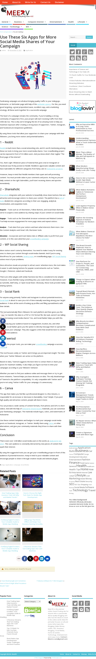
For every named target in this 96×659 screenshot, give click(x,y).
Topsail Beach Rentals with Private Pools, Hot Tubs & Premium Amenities (85, 294)
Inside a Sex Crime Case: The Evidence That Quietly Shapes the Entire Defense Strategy (84, 309)
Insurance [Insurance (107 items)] (76, 472)
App (3, 465)
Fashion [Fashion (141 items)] (86, 459)
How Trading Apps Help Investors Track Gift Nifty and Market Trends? (10, 495)
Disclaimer (59, 2)
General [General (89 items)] (72, 466)
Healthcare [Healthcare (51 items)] (90, 466)
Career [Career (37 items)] (71, 454)
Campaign (17, 465)
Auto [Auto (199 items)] (72, 451)
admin (4, 50)
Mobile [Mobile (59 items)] (82, 479)
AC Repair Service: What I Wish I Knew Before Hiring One (86, 423)
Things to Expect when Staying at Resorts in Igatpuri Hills (85, 281)
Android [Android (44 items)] (71, 448)
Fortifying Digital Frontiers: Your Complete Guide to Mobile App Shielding (10, 522)
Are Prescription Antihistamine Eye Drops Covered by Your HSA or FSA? (85, 410)
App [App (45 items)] (76, 448)
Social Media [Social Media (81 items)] (79, 487)
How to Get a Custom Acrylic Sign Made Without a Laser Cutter (85, 180)
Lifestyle (81, 22)
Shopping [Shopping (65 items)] (84, 484)
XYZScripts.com (57, 658)
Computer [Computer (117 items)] (79, 454)
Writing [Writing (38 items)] (71, 493)
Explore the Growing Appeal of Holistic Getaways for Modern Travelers (85, 220)
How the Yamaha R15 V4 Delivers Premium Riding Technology (85, 339)
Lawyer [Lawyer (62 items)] (71, 476)
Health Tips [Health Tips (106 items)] (74, 469)
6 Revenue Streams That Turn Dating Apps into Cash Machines (32, 549)
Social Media (25, 465)
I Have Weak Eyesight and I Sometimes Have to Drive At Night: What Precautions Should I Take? (13, 583)
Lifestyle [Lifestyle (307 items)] (80, 475)
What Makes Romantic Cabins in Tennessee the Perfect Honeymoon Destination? (85, 194)
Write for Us (30, 2)
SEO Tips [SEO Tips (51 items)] (77, 485)
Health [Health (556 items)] (81, 465)
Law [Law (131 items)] (90, 472)
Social (73, 45)
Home (5, 2)
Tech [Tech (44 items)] (70, 491)
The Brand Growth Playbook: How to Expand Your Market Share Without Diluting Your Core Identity (85, 249)
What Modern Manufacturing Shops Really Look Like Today (85, 168)
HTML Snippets (39, 658)
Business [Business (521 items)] (81, 450)
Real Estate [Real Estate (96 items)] (80, 481)
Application (29, 50)
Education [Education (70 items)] (83, 457)
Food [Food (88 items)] (82, 463)
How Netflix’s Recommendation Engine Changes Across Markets (85, 352)
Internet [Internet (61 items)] (85, 472)
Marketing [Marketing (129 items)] (74, 478)
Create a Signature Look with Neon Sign (84, 433)
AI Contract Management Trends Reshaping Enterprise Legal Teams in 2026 (85, 396)
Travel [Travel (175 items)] (91, 490)
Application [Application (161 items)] (84, 447)
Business (18, 22)
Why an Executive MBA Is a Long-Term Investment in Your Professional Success (85, 127)
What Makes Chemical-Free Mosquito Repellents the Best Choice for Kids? (85, 234)
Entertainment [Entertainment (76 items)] (75, 459)
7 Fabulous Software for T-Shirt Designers (50, 581)
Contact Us (45, 2)
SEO (27, 27)
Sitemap (84, 654)
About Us (16, 2)
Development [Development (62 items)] (74, 457)
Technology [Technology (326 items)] (80, 490)
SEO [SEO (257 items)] (71, 484)
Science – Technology (11, 27)
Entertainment (56, 22)
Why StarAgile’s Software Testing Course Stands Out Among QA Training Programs (84, 381)
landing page (28, 256)
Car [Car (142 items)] (90, 451)
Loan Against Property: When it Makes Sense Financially (85, 208)
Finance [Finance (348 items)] (74, 462)
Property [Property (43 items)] (72, 481)
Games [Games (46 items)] (92, 463)
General (5, 22)
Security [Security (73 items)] (88, 481)
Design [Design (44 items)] (86, 454)
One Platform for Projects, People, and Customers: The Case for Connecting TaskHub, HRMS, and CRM (85, 266)
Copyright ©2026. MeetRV (8, 654)
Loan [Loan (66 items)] (88, 476)
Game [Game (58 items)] (87, 463)
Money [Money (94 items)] (89, 478)
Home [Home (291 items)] (84, 469)
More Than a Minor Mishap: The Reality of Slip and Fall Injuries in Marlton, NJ (85, 155)
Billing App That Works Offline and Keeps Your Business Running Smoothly (32, 522)
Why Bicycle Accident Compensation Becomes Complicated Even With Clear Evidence (85, 325)
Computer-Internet (36, 22)
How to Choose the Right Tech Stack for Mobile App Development (32, 495)
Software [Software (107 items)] (89, 487)
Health (71, 22)
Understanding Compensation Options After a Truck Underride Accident (86, 141)
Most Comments (75, 64)
